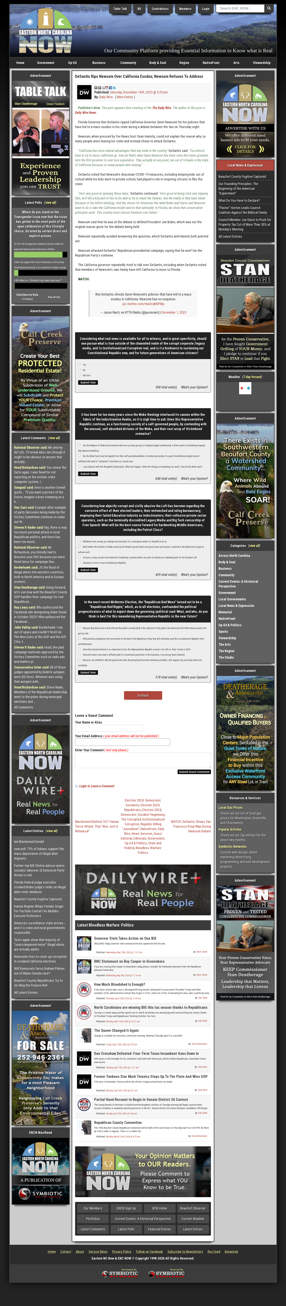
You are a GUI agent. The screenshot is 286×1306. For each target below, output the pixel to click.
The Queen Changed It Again (116, 1032)
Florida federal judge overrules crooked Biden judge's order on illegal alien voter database (40, 887)
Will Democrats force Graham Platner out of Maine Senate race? (39, 971)
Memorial (225, 612)
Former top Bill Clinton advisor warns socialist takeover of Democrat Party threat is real (39, 870)
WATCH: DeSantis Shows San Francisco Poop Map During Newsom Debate (191, 828)
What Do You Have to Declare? (239, 200)
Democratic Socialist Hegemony (143, 817)
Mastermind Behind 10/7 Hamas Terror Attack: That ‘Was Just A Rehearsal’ (97, 828)
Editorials (139, 841)
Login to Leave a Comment (96, 788)
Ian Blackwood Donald (29, 842)
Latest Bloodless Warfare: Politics (105, 927)
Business (99, 63)
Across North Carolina (234, 556)
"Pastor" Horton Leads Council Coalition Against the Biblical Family (243, 210)
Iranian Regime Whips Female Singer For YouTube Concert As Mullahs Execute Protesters (39, 911)
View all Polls (54, 297)
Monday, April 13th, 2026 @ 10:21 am (123, 1023)
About (80, 1254)
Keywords (231, 1254)
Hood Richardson (199, 1046)
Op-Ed (72, 63)
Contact (65, 1254)
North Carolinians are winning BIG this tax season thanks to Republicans (150, 1009)
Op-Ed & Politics (136, 845)
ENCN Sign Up (126, 1211)
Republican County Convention (118, 1125)
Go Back (143, 695)
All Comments (23, 707)
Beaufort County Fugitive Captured (38, 899)
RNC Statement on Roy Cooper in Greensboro (129, 963)
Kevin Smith (202, 954)
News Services (142, 836)
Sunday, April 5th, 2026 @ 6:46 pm (121, 1116)
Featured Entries (159, 1231)
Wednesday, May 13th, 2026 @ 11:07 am (124, 954)
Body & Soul (157, 63)
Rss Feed (214, 1254)
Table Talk (120, 9)
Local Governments (232, 599)
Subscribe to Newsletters (185, 1254)
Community (128, 63)
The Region (226, 651)
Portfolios (93, 1221)
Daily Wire (106, 97)
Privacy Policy (121, 1254)
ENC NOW (202, 1000)
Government (45, 63)
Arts (236, 63)
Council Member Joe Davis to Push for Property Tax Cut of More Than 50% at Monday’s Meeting (245, 224)
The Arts (225, 644)
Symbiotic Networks (233, 847)
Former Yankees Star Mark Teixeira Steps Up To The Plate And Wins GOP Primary (151, 1081)
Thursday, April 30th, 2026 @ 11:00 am (123, 1000)
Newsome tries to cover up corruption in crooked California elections (40, 959)
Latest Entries (193, 1231)
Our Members (93, 1211)
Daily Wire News (85, 113)
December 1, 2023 (174, 312)
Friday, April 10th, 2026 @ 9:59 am (121, 1046)
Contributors (160, 9)
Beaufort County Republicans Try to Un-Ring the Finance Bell (38, 983)
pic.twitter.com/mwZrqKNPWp (143, 304)
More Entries (125, 97)
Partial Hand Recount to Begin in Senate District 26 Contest (141, 1102)
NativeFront (211, 63)
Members (185, 9)
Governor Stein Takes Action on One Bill (125, 940)
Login (205, 9)
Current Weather (193, 1221)
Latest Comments (93, 1231)
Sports (223, 631)
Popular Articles (230, 829)
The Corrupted (131, 822)
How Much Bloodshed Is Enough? (119, 986)
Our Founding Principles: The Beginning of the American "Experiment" (238, 188)
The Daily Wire (161, 108)
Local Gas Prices (231, 808)
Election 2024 (151, 812)
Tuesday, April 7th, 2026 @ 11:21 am (122, 1070)
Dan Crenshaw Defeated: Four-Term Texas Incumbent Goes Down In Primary (146, 1057)
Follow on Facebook (149, 1254)
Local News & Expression (236, 606)
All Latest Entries (26, 992)
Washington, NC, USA (245, 396)
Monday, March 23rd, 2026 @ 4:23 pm (123, 1139)
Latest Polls (126, 1231)
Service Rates (98, 1254)
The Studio (226, 657)
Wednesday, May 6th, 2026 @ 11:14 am (123, 977)
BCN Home (159, 1211)
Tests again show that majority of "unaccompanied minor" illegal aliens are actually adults (39, 944)
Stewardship (262, 63)
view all (50, 203)
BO (139, 9)
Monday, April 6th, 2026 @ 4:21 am (122, 1093)
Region (184, 63)
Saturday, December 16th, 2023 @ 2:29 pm (139, 92)
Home (20, 63)
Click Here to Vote (27, 294)
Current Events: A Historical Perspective (143, 1221)
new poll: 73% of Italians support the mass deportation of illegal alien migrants (39, 853)
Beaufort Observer (193, 1211)
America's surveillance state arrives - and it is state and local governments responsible (39, 928)
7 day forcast (252, 377)
